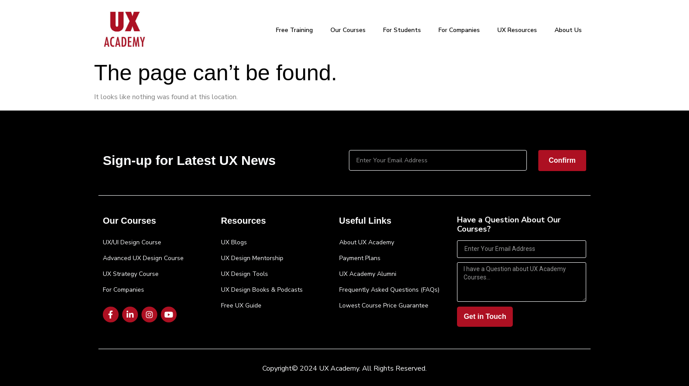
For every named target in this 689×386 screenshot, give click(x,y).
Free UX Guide (241, 305)
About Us (568, 30)
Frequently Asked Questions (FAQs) (389, 290)
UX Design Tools (244, 274)
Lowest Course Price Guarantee (383, 305)
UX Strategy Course (131, 274)
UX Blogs (234, 242)
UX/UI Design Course (132, 242)
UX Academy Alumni (367, 274)
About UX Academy (366, 242)
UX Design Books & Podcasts (262, 290)
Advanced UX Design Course (143, 258)
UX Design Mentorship (252, 258)
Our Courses (348, 30)
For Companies (459, 30)
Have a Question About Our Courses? (509, 225)
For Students (402, 30)
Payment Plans (360, 258)
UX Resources (517, 30)
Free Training (294, 30)
